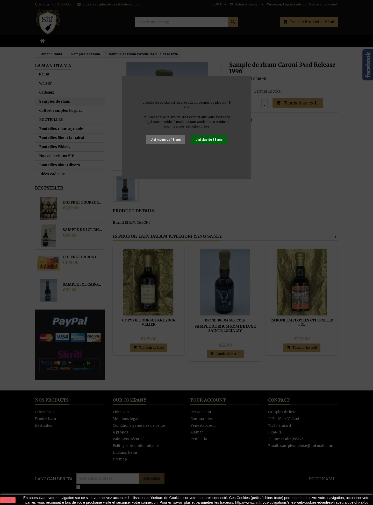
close (8, 500)
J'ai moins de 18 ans (166, 140)
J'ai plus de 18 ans (209, 140)
